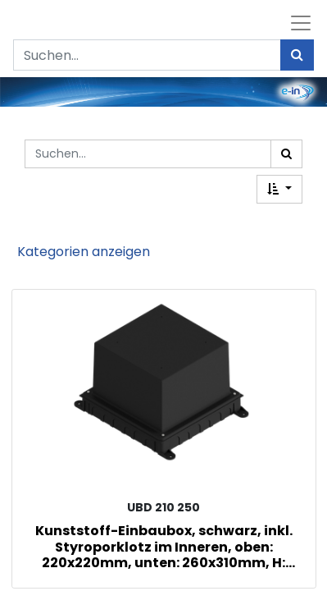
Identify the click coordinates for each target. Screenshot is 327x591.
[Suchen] (297, 55)
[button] (279, 189)
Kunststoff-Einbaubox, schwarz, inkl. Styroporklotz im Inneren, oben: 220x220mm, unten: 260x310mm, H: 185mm (164, 546)
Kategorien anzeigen (83, 251)
